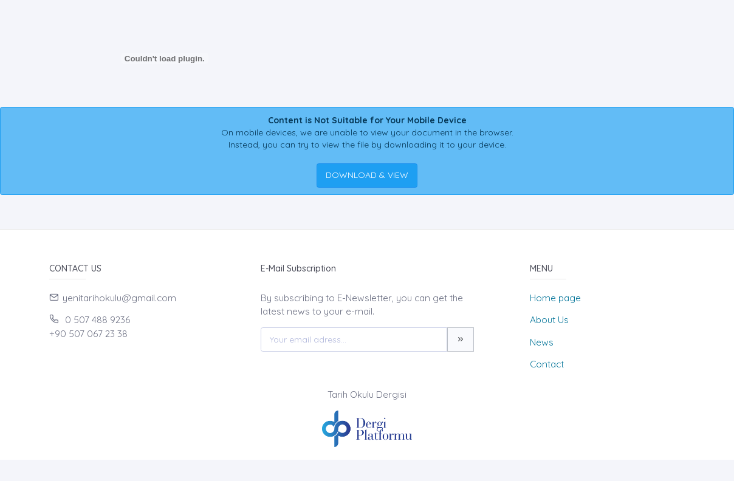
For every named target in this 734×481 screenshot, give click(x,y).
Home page (555, 298)
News (542, 342)
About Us (549, 320)
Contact (547, 364)
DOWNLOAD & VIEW (367, 174)
